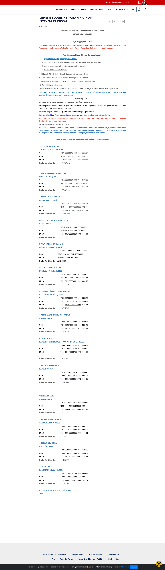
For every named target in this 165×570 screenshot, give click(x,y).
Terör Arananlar (114, 555)
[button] (118, 21)
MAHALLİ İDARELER (89, 9)
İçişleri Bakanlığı (117, 2)
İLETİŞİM (130, 9)
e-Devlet (106, 2)
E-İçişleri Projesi (78, 555)
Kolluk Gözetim (113, 559)
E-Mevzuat (62, 555)
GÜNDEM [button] (119, 9)
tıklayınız (125, 567)
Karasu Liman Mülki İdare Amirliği (90, 559)
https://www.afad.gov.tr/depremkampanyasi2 (66, 115)
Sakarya (128, 2)
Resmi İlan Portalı (66, 559)
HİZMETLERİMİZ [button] (106, 9)
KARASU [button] (74, 9)
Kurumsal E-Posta (96, 555)
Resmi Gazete (48, 555)
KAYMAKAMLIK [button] (61, 9)
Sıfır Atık (52, 559)
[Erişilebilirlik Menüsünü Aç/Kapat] (159, 564)
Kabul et (134, 567)
